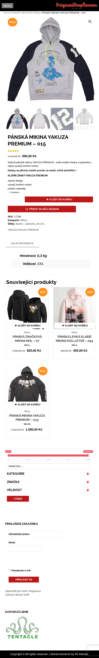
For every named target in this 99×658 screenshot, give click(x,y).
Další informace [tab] (22, 243)
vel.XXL (41, 223)
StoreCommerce (60, 654)
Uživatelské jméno (19, 534)
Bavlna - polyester (25, 223)
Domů (6, 12)
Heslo (12, 542)
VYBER (18, 498)
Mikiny (37, 12)
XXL (40, 264)
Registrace (35, 591)
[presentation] (32, 561)
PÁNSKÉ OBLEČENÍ (21, 12)
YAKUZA (12, 229)
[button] (7, 5)
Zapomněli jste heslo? (17, 591)
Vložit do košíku (60, 199)
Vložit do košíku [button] (29, 325)
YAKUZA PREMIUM (28, 229)
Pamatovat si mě (19, 570)
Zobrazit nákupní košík (17, 594)
